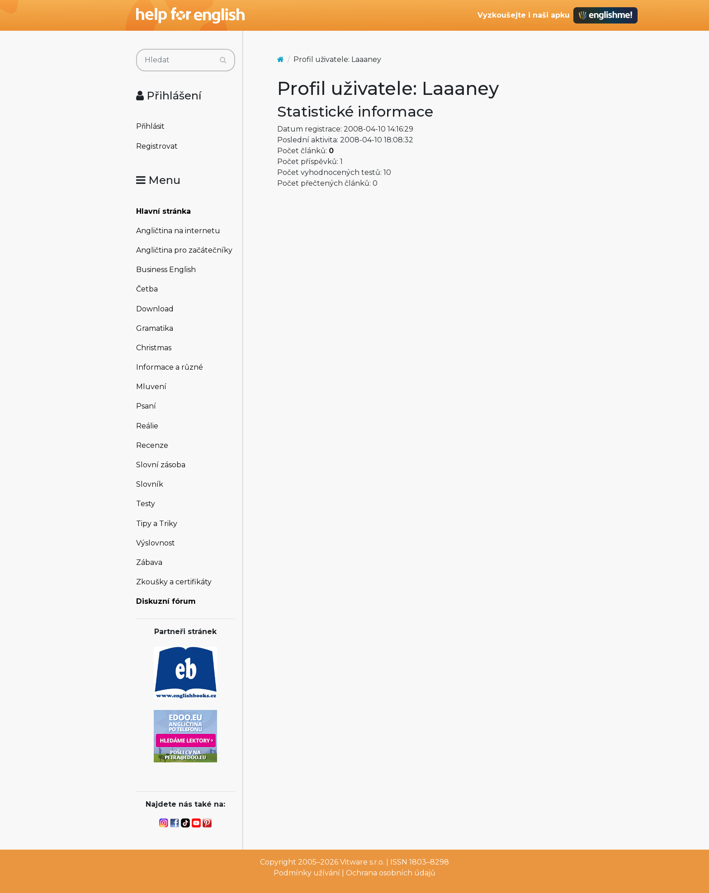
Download (155, 309)
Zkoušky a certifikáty (174, 582)
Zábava (149, 562)
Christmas (153, 347)
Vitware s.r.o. (362, 862)
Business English (166, 269)
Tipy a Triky (156, 523)
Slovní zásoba (160, 465)
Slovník (149, 484)
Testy (145, 503)
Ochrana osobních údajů (390, 873)
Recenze (152, 445)
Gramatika (154, 328)
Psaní (146, 406)
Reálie (147, 426)
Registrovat (157, 146)
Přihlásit (150, 126)
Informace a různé (169, 367)
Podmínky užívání (307, 873)
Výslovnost (155, 543)
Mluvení (151, 386)
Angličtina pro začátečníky (184, 250)
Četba (147, 289)
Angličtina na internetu (178, 230)
